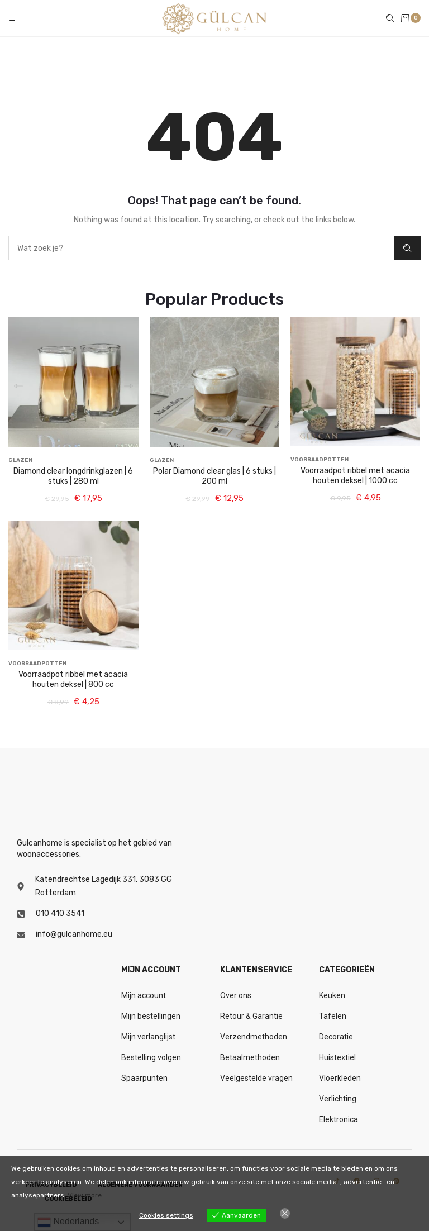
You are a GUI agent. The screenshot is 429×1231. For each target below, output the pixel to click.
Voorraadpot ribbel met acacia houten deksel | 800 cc (73, 679)
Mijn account (143, 995)
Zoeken (407, 248)
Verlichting (337, 1098)
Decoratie (336, 1036)
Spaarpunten (144, 1077)
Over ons (235, 995)
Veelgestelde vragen (256, 1077)
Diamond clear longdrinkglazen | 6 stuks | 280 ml (73, 476)
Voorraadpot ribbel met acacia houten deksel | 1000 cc (355, 475)
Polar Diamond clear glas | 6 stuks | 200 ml (214, 476)
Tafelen (332, 1015)
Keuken (332, 995)
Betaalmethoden (250, 1057)
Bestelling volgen (151, 1057)
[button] (13, 18)
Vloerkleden (340, 1077)
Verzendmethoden (253, 1036)
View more (85, 1195)
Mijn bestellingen (150, 1015)
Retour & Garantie (251, 1015)
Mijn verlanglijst (148, 1036)
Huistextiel (337, 1057)
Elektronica (338, 1119)
